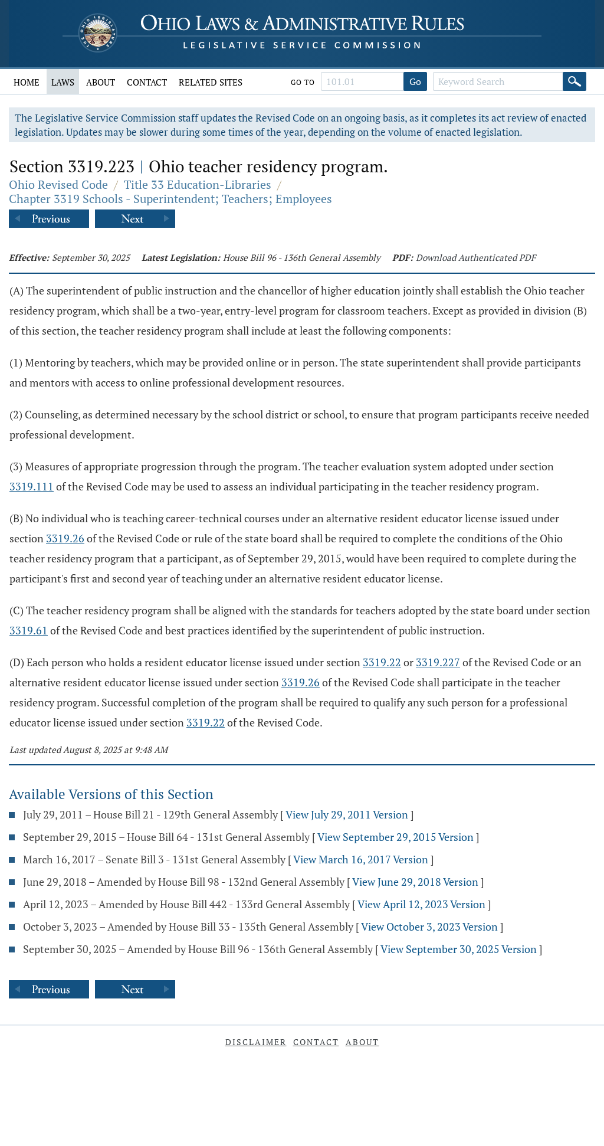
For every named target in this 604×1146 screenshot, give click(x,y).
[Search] (574, 81)
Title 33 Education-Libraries (197, 184)
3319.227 (438, 662)
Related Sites (210, 82)
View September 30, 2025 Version (458, 949)
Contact (147, 82)
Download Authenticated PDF (476, 257)
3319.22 (382, 662)
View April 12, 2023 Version (421, 904)
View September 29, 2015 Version (395, 837)
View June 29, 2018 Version (415, 882)
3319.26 (65, 538)
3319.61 (28, 630)
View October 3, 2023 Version (429, 926)
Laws (62, 82)
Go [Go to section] (415, 81)
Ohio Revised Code (58, 184)
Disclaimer (256, 1041)
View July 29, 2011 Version (346, 814)
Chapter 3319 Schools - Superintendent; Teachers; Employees (170, 199)
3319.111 (31, 486)
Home (27, 82)
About (100, 82)
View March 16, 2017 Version (360, 859)
